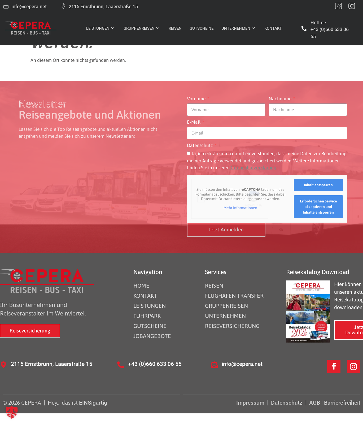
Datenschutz (200, 145)
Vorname (197, 99)
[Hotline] (304, 28)
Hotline (318, 22)
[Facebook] (333, 366)
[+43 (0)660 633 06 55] (120, 364)
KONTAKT (273, 28)
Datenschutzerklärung (252, 167)
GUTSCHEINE (201, 28)
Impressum (251, 402)
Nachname (280, 99)
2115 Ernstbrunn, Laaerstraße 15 (51, 364)
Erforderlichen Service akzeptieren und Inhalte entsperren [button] (318, 206)
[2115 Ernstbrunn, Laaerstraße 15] (3, 364)
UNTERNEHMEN (238, 28)
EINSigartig (93, 402)
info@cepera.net (242, 364)
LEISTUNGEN (100, 28)
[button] (11, 412)
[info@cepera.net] (214, 364)
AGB (314, 402)
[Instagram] (353, 366)
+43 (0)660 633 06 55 (155, 364)
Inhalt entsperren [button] (318, 185)
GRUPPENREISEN (141, 28)
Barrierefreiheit (342, 402)
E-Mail (194, 122)
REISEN (175, 28)
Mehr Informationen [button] (240, 208)
